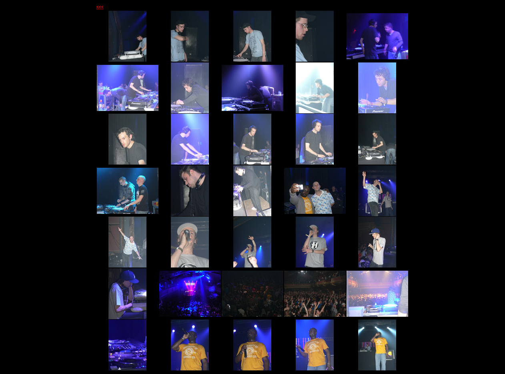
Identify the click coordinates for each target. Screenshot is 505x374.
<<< (100, 7)
